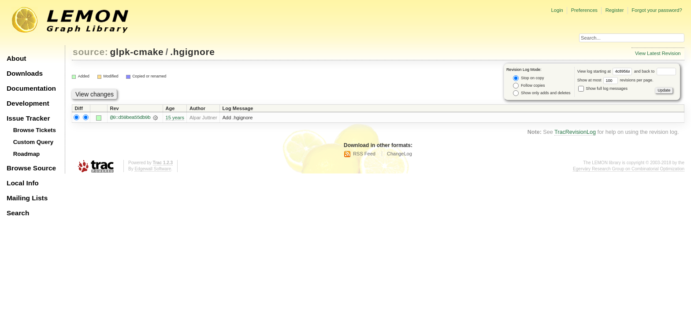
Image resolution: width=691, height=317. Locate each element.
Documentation (31, 88)
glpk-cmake (137, 52)
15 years (175, 117)
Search (18, 213)
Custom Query (33, 142)
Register (615, 10)
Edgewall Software (152, 169)
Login (557, 10)
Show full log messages (603, 88)
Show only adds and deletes (541, 93)
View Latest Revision (658, 53)
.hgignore (192, 52)
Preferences (584, 10)
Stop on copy (528, 78)
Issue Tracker (28, 118)
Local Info (23, 183)
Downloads (25, 73)
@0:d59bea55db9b (130, 117)
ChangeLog (399, 153)
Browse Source (31, 168)
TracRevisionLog (575, 132)
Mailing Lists (27, 198)
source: (90, 52)
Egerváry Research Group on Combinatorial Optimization (628, 169)
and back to (655, 71)
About (16, 58)
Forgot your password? (657, 10)
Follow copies (529, 85)
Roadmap (26, 154)
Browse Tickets (34, 130)
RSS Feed (364, 153)
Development (28, 103)
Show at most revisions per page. (615, 80)
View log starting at (605, 71)
